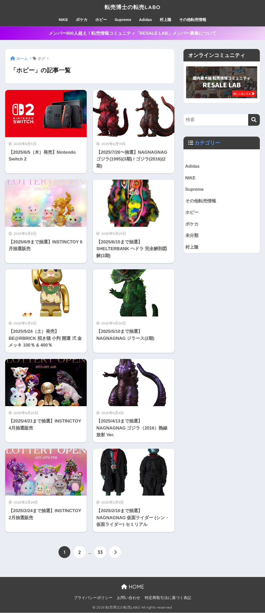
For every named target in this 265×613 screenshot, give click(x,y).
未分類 (191, 236)
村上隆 (165, 19)
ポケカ (81, 19)
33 (100, 552)
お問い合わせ (128, 598)
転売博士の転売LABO (132, 7)
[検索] (254, 120)
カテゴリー (207, 143)
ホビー (101, 19)
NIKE (63, 19)
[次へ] (115, 552)
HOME (132, 586)
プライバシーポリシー (93, 598)
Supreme (123, 19)
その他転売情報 (192, 19)
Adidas (145, 19)
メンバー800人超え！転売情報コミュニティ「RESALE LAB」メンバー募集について (132, 33)
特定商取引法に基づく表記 (168, 598)
